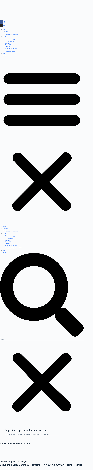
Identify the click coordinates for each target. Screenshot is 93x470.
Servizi (4, 33)
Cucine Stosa (11, 41)
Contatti (4, 55)
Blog (4, 53)
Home (4, 27)
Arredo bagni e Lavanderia (11, 48)
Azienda (4, 29)
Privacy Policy (8, 468)
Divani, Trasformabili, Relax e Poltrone (13, 50)
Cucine (6, 38)
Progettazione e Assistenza (11, 34)
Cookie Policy (24, 468)
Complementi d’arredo (10, 51)
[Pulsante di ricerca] (58, 437)
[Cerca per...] (45, 437)
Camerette (7, 46)
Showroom (5, 31)
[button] (42, 140)
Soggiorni (7, 43)
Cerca (1, 338)
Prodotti (4, 36)
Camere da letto (8, 45)
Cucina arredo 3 (11, 39)
